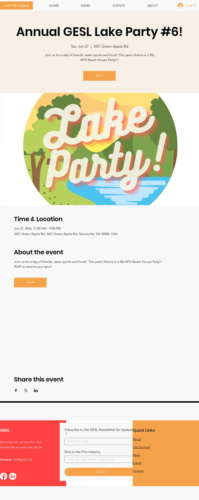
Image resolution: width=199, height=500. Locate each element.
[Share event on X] (26, 390)
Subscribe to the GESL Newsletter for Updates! (100, 432)
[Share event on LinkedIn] (36, 390)
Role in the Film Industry (82, 452)
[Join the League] (16, 5)
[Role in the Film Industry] (99, 459)
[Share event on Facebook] (16, 390)
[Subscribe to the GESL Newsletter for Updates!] (99, 441)
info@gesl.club (22, 459)
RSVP (99, 76)
